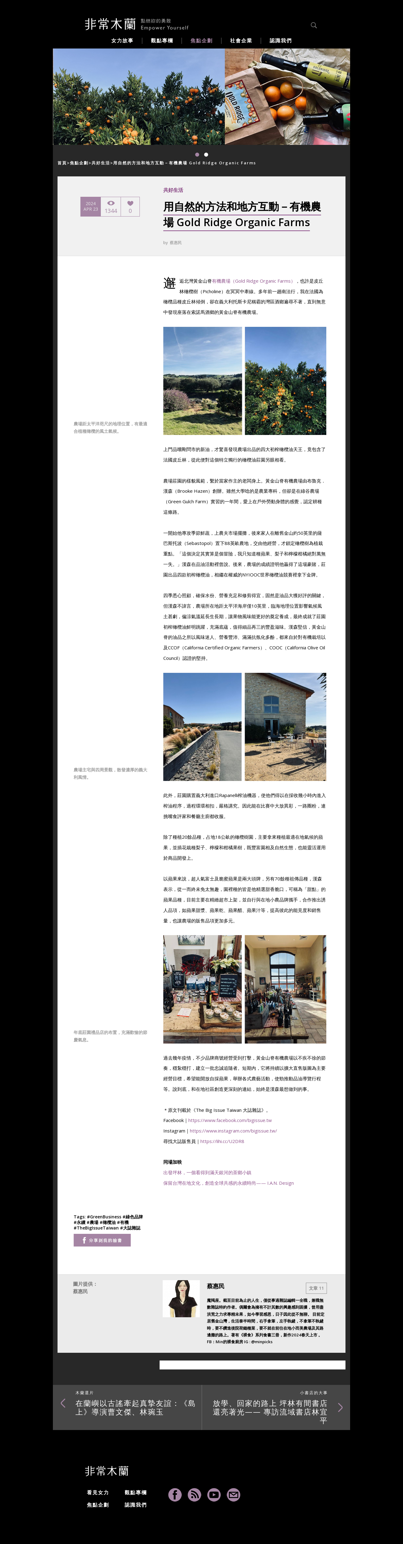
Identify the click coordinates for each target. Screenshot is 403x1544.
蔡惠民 (176, 242)
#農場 (93, 1222)
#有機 (123, 1222)
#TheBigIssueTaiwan (97, 1228)
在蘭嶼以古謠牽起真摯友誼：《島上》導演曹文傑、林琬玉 (135, 1403)
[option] (139, 97)
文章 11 (316, 1288)
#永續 (80, 1222)
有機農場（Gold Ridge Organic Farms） (253, 281)
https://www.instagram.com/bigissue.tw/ (233, 1131)
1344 (111, 207)
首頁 (62, 163)
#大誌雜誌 (130, 1228)
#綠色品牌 (132, 1217)
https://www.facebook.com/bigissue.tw (230, 1120)
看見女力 (98, 1492)
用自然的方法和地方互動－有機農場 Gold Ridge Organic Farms (184, 163)
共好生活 (101, 163)
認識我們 (136, 1504)
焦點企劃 (79, 163)
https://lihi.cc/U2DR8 (222, 1141)
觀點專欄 (136, 1492)
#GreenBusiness (104, 1217)
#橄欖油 (108, 1222)
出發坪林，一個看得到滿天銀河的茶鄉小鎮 (207, 1172)
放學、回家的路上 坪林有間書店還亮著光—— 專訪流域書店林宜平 (270, 1407)
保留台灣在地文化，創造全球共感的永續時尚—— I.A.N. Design (228, 1183)
